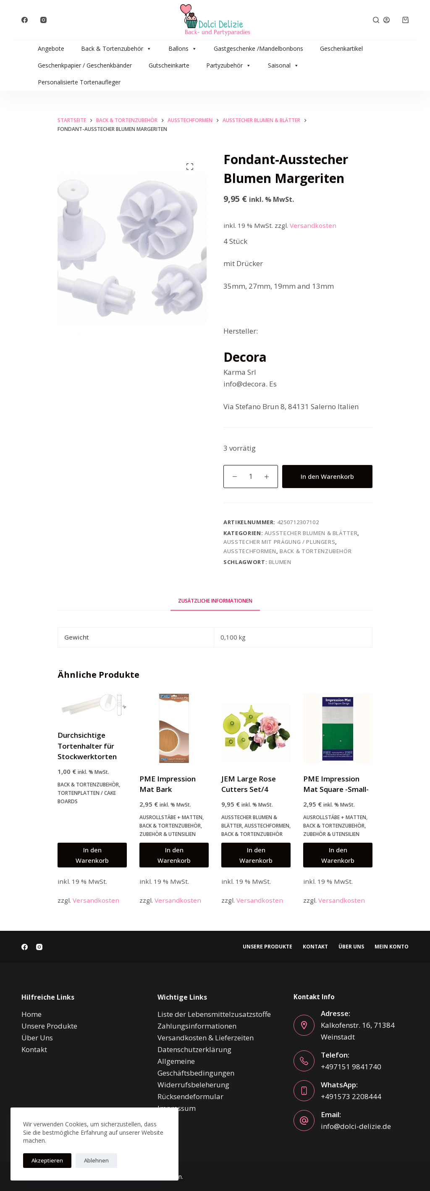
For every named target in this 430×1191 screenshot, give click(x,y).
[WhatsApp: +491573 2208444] (304, 1090)
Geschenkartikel (341, 48)
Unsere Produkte (267, 946)
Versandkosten (313, 225)
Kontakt (315, 946)
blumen (280, 562)
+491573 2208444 (351, 1096)
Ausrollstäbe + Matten (170, 817)
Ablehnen (96, 1160)
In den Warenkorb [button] (92, 855)
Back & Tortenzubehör (116, 48)
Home (31, 1014)
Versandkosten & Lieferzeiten (205, 1037)
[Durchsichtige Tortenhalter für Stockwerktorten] (92, 707)
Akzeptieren (47, 1160)
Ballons (182, 48)
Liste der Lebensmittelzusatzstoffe (214, 1014)
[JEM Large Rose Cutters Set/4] (256, 728)
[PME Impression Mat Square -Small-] (337, 728)
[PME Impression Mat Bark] (174, 728)
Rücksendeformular (190, 1096)
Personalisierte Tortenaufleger (79, 82)
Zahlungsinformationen (196, 1026)
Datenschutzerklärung (194, 1049)
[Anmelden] (386, 20)
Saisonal (283, 65)
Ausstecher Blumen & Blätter (311, 533)
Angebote (51, 48)
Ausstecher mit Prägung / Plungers (279, 542)
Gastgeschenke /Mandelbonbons (258, 48)
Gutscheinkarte (169, 65)
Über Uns (351, 946)
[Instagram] (43, 20)
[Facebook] (24, 20)
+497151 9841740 (351, 1066)
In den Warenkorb (327, 476)
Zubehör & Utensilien (167, 834)
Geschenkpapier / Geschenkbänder (85, 65)
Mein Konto (392, 946)
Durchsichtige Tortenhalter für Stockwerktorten (87, 745)
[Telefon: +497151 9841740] (304, 1060)
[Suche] (376, 20)
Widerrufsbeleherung (193, 1084)
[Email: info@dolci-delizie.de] (304, 1120)
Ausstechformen (249, 551)
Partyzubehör (228, 65)
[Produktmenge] (250, 476)
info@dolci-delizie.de (356, 1126)
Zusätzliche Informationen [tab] (215, 600)
